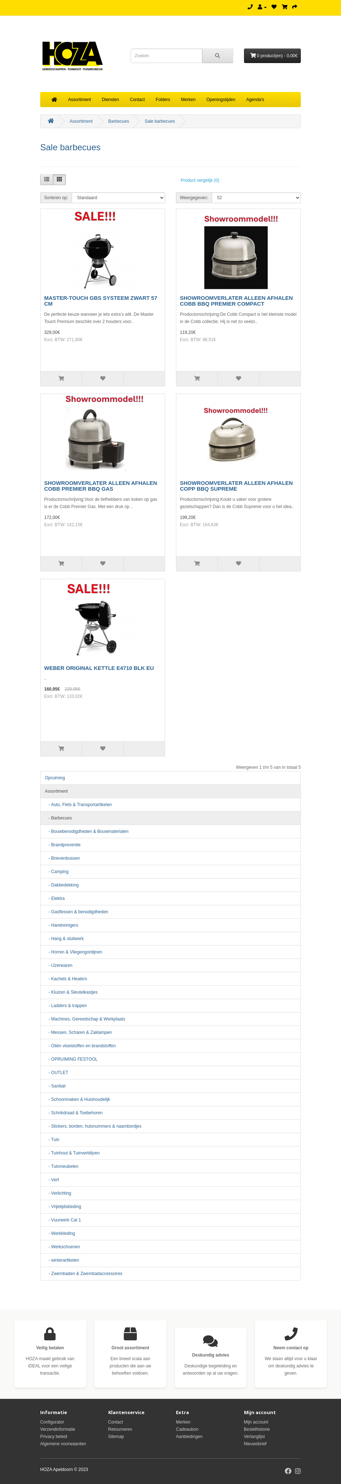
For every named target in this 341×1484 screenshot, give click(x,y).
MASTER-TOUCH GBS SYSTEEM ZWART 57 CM (100, 301)
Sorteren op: (56, 197)
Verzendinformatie (57, 1429)
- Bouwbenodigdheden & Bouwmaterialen (87, 831)
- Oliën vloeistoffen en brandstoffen (80, 1045)
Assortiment (79, 99)
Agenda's (255, 99)
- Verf (52, 1179)
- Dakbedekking (62, 885)
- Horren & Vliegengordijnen (73, 952)
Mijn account (256, 1422)
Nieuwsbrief (255, 1443)
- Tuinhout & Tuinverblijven (72, 1153)
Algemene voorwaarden (63, 1443)
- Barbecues (58, 818)
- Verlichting (58, 1193)
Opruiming (55, 777)
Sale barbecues (160, 121)
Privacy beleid (53, 1436)
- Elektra (55, 898)
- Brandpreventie (63, 844)
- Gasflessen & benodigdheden (76, 911)
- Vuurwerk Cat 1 (63, 1220)
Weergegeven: (194, 197)
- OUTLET (56, 1072)
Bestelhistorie (257, 1429)
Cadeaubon (187, 1429)
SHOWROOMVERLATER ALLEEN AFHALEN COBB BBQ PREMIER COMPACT (236, 301)
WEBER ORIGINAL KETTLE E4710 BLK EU (99, 668)
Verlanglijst (254, 1436)
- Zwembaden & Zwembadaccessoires (83, 1273)
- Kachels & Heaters (66, 978)
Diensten (110, 99)
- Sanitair (55, 1086)
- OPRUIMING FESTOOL (71, 1059)
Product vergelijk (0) (200, 180)
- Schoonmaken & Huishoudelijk (77, 1099)
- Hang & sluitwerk (64, 938)
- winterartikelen (62, 1260)
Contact (137, 99)
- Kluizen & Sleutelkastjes (71, 992)
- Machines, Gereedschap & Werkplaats (85, 1019)
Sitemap (116, 1436)
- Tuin (52, 1139)
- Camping (56, 871)
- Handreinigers (61, 925)
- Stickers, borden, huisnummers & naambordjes (93, 1126)
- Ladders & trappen (66, 1005)
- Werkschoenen (62, 1246)
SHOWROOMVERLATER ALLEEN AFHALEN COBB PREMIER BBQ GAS (100, 486)
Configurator (52, 1422)
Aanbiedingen (189, 1436)
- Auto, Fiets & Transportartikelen (78, 804)
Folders (163, 99)
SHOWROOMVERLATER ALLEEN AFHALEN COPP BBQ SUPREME (236, 486)
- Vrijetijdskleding (63, 1206)
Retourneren (120, 1429)
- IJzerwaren (58, 965)
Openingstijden (220, 99)
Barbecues (118, 121)
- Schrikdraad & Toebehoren (73, 1112)
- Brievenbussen (62, 858)
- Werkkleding (60, 1233)
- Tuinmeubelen (62, 1166)
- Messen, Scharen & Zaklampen (78, 1032)
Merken (188, 99)
